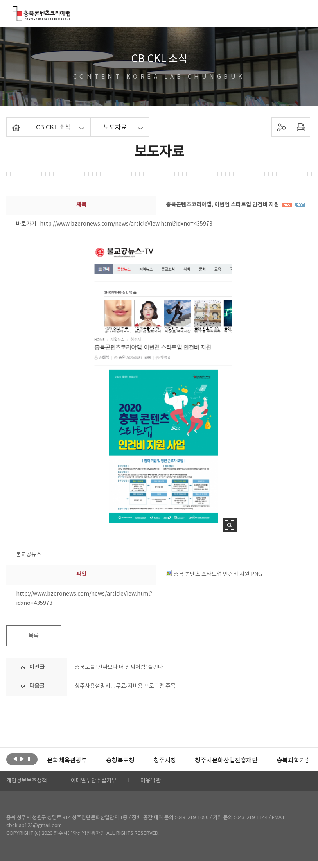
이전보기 (15, 758)
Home (8, 122)
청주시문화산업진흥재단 (226, 760)
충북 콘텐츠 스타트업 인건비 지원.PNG (214, 574)
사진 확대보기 (230, 525)
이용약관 (150, 781)
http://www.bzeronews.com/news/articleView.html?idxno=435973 (126, 224)
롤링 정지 (29, 758)
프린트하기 (300, 127)
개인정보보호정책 (26, 781)
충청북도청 (120, 760)
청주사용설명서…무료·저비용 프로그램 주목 (125, 686)
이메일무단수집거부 (94, 781)
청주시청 (164, 760)
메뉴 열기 (300, 13)
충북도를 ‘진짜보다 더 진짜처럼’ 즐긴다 (119, 667)
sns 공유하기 (281, 127)
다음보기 (22, 758)
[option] (67, 760)
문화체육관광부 (67, 760)
